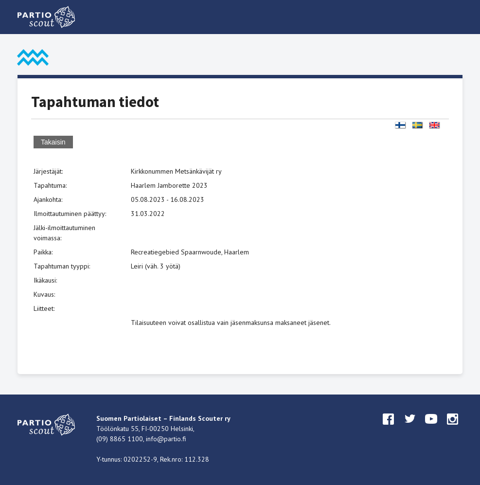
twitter (410, 428)
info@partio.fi (166, 438)
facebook (388, 428)
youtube (431, 428)
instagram (452, 428)
